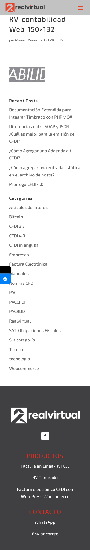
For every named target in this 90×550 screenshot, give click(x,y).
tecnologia (19, 358)
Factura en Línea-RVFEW (45, 466)
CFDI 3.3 (17, 226)
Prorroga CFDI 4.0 (26, 184)
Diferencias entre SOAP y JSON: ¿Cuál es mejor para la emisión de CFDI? (42, 134)
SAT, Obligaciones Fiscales (35, 330)
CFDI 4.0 (17, 235)
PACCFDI (17, 302)
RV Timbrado (45, 477)
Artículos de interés (28, 207)
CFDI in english (23, 245)
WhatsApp (45, 522)
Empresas (19, 254)
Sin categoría (22, 339)
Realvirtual (20, 320)
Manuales (19, 273)
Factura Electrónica (28, 263)
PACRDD (17, 311)
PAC (13, 292)
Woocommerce (24, 368)
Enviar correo (45, 533)
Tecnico (16, 349)
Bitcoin (16, 216)
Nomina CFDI (22, 283)
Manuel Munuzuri (28, 40)
